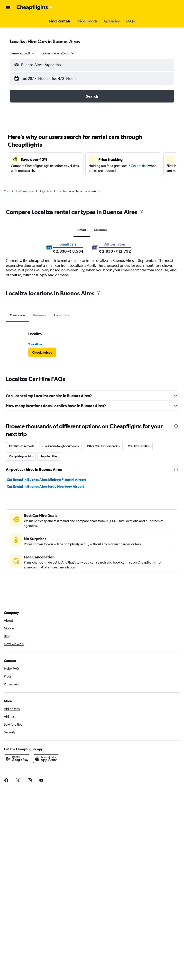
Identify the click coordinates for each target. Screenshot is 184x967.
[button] (8, 7)
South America (24, 191)
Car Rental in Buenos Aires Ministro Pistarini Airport (46, 480)
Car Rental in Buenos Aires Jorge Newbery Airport (45, 486)
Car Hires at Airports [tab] (21, 446)
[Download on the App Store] (46, 758)
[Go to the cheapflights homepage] (35, 7)
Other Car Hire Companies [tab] (103, 446)
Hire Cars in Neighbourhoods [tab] (60, 446)
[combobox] (23, 53)
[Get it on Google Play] (17, 758)
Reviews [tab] (39, 315)
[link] (42, 352)
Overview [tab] (17, 315)
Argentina (45, 191)
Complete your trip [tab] (20, 456)
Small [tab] (81, 230)
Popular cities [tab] (49, 456)
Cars (6, 191)
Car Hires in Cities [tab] (138, 446)
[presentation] (141, 211)
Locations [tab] (61, 315)
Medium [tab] (100, 230)
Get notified (139, 166)
